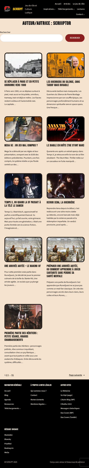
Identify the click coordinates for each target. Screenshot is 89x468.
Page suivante (77, 375)
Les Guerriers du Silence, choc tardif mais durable (63, 83)
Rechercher (5, 32)
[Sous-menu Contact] (84, 14)
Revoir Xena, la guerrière (61, 202)
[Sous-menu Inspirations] (54, 9)
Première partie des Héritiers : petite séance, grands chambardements (21, 337)
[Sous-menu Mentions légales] (45, 404)
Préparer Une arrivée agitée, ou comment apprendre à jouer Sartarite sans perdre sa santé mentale (63, 271)
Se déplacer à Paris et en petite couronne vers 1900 (21, 83)
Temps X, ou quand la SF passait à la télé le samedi (22, 204)
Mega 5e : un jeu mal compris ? (21, 145)
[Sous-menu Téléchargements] (74, 9)
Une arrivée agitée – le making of (22, 266)
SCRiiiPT (17, 9)
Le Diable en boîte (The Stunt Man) (65, 145)
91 (12, 375)
